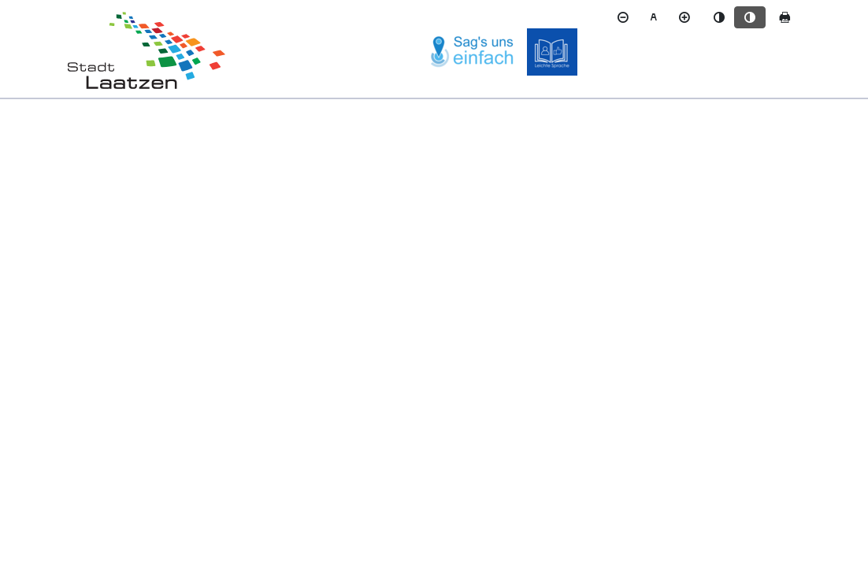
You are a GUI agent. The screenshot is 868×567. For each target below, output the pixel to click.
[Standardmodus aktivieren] (719, 17)
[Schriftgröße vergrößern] (684, 17)
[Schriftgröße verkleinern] (623, 17)
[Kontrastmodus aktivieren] (750, 17)
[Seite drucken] (784, 17)
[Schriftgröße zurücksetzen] (654, 17)
